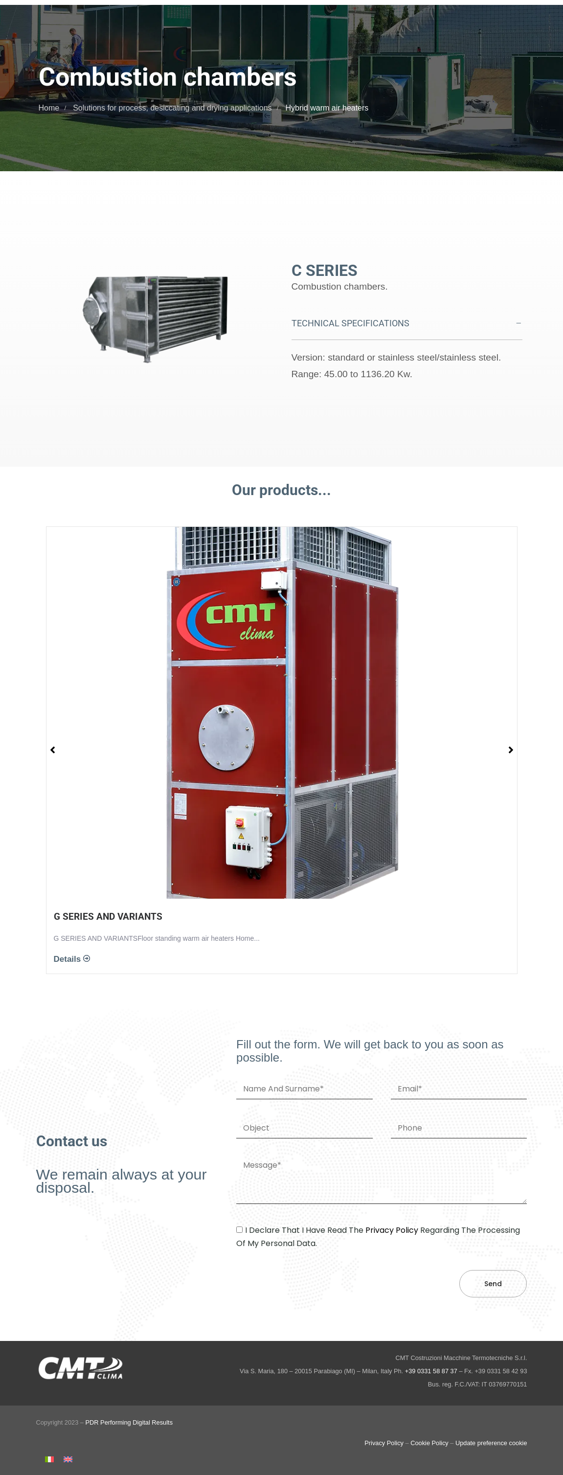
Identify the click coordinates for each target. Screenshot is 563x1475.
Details (68, 959)
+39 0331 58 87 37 (431, 1371)
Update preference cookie (491, 1443)
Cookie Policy (429, 1443)
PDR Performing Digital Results (129, 1422)
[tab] (407, 323)
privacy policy (391, 1230)
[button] (407, 323)
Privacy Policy (384, 1443)
